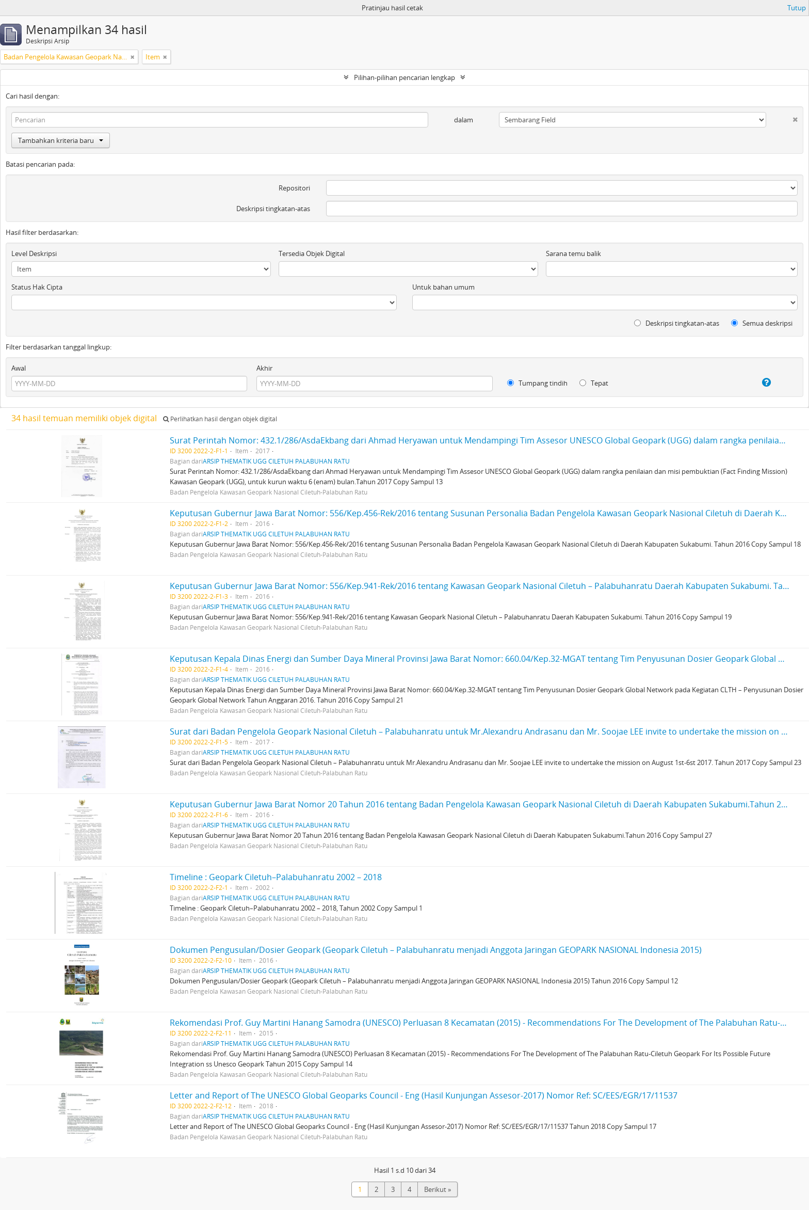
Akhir (264, 368)
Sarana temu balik (573, 253)
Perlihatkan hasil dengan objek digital (220, 419)
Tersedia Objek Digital (312, 253)
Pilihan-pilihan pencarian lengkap (404, 77)
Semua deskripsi (761, 323)
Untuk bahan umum (443, 287)
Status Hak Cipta (36, 287)
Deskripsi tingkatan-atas (273, 208)
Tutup (796, 7)
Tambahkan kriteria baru (60, 140)
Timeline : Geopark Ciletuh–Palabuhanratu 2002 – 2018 (276, 877)
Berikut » (437, 1189)
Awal (18, 368)
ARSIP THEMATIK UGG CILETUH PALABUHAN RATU (276, 461)
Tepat (593, 383)
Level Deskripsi (34, 253)
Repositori (294, 188)
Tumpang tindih (537, 383)
